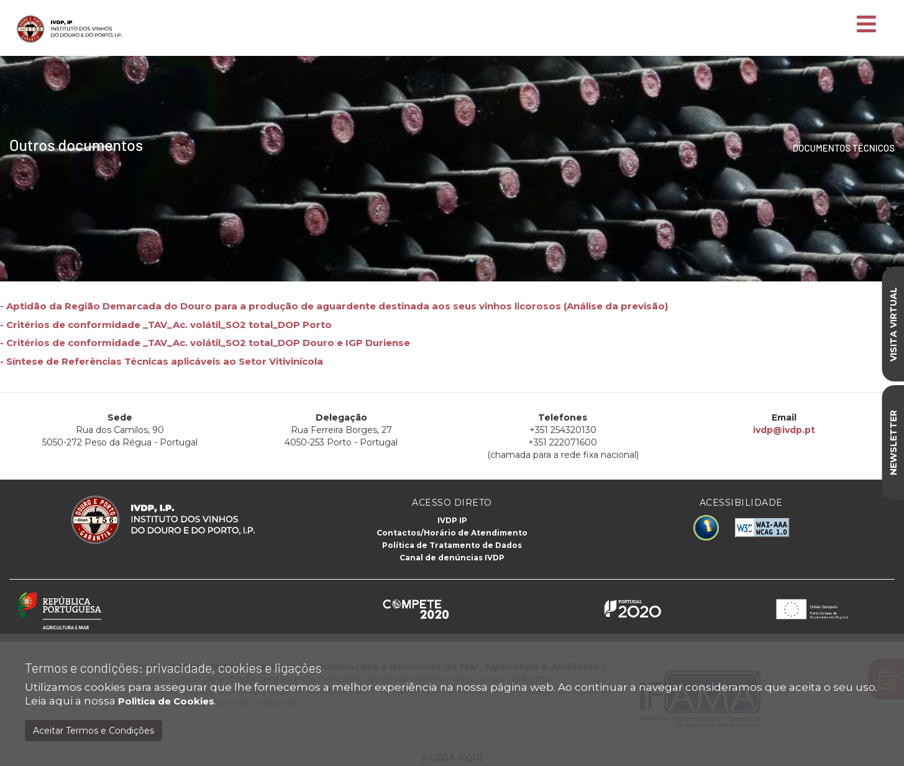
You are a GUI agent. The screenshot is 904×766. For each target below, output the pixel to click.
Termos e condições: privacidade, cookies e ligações (173, 667)
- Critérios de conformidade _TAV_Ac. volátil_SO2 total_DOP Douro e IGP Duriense (205, 343)
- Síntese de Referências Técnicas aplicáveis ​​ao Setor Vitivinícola (161, 361)
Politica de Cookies (166, 701)
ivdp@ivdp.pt (783, 429)
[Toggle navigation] (866, 25)
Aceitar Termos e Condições (93, 730)
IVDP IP (452, 520)
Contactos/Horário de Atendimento (452, 532)
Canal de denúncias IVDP (452, 557)
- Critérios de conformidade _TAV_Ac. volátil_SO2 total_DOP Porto (166, 325)
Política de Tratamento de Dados (452, 545)
